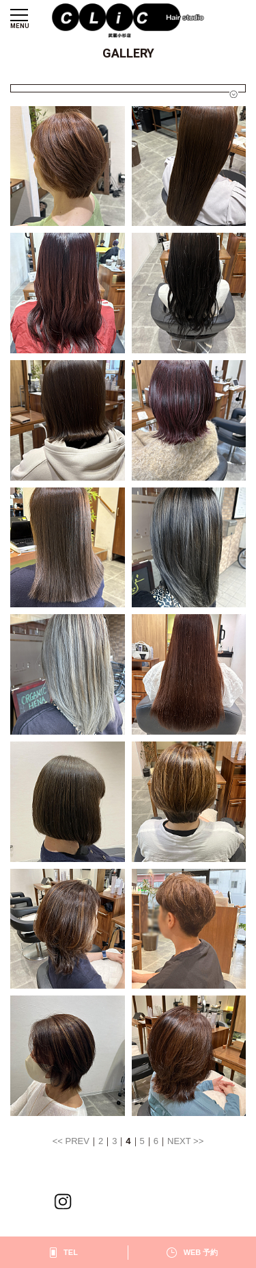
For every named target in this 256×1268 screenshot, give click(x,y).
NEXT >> (185, 1141)
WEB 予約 (201, 1252)
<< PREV (71, 1141)
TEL (70, 1252)
